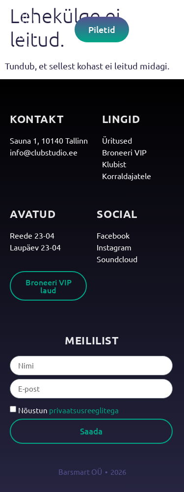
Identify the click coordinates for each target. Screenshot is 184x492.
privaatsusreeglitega (84, 410)
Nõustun (68, 410)
